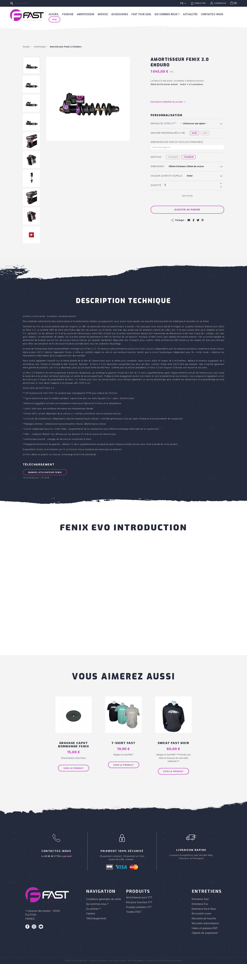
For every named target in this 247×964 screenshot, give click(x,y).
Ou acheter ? (93, 908)
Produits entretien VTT (139, 907)
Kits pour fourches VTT (139, 902)
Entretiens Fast (200, 899)
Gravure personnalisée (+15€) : (168, 133)
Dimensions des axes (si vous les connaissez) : (177, 142)
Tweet (198, 220)
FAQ (54, 19)
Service (103, 14)
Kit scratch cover (201, 913)
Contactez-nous (212, 14)
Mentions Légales (136, 960)
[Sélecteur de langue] (183, 3)
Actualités (190, 14)
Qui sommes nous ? (167, 14)
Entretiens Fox (200, 904)
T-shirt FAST (123, 743)
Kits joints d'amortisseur (205, 923)
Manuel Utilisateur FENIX (45, 472)
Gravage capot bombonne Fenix (73, 744)
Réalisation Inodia (117, 960)
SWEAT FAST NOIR (173, 743)
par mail (67, 856)
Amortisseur (85, 14)
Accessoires (119, 14)
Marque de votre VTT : (164, 123)
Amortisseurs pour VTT (139, 897)
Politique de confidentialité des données (164, 960)
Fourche (68, 14)
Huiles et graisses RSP (204, 928)
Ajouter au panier (187, 209)
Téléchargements (96, 918)
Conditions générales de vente (103, 899)
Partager (193, 220)
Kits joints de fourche (204, 918)
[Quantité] (191, 185)
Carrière (90, 913)
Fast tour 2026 (141, 14)
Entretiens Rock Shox (204, 908)
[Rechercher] (34, 3)
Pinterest (202, 220)
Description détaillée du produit (168, 102)
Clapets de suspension (205, 932)
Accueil (54, 14)
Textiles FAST (133, 911)
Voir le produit (73, 768)
